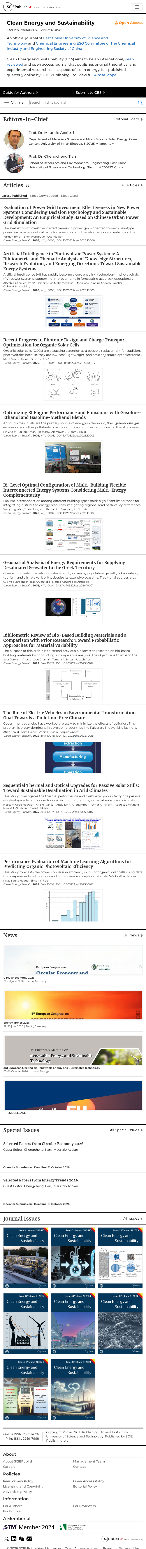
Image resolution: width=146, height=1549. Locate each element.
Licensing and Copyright (23, 1486)
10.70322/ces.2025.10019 (78, 663)
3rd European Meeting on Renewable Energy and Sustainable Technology (52, 1067)
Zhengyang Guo (34, 236)
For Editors (12, 1511)
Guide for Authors (20, 92)
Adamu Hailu (77, 432)
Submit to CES (90, 92)
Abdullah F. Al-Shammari (72, 804)
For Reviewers (84, 1506)
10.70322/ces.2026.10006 (79, 240)
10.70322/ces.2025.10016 (78, 884)
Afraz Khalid (11, 732)
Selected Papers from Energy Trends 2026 (40, 1180)
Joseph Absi (83, 659)
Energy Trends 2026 (17, 1022)
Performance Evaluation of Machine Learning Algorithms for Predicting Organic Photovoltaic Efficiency (67, 864)
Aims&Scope (105, 75)
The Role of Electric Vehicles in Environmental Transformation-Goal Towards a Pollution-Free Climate (70, 715)
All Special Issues (126, 1130)
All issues (133, 1218)
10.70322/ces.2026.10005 (79, 290)
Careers (9, 1467)
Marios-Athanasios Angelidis (70, 582)
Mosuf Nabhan (39, 808)
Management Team (89, 1461)
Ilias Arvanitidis (40, 582)
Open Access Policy (88, 1481)
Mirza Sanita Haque (15, 359)
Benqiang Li (68, 509)
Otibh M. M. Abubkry (16, 286)
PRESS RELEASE (15, 1112)
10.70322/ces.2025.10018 (78, 735)
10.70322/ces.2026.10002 (79, 513)
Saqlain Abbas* (69, 732)
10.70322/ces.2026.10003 (79, 435)
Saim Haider (29, 732)
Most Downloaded (44, 195)
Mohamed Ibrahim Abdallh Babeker (99, 283)
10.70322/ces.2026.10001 (77, 585)
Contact (79, 1467)
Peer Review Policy (18, 1481)
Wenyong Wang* (14, 509)
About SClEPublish (18, 1461)
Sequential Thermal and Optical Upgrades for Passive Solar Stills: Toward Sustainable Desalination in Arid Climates (71, 788)
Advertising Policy (17, 1492)
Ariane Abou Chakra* (36, 659)
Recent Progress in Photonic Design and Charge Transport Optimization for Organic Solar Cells (64, 342)
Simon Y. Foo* (40, 359)
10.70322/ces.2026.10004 (79, 363)
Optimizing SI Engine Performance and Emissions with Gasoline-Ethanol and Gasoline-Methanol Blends (72, 415)
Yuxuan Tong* (12, 236)
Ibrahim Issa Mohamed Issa (55, 283)
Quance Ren (55, 236)
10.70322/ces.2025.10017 (78, 812)
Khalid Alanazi (45, 804)
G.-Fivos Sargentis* (15, 582)
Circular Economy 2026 (19, 977)
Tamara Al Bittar (62, 659)
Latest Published (14, 195)
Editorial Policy (85, 1486)
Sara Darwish (11, 659)
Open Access (129, 23)
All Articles (132, 185)
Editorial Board (128, 119)
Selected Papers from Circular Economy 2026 (43, 1143)
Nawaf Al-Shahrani (15, 808)
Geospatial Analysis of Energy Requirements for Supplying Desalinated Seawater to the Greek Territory (64, 565)
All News (133, 935)
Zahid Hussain (48, 732)
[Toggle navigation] (137, 7)
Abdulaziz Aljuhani (127, 804)
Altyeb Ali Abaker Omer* (19, 283)
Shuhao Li (52, 509)
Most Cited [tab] (69, 195)
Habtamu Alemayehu (52, 432)
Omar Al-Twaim (102, 804)
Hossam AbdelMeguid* (18, 804)
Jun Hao (83, 509)
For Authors (12, 1506)
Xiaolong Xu (35, 509)
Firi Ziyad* (9, 432)
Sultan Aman (27, 432)
